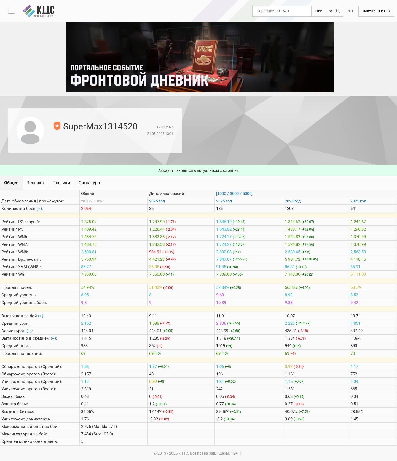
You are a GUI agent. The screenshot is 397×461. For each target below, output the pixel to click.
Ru (349, 11)
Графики (61, 182)
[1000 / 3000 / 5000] (234, 193)
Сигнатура (89, 182)
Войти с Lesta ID (375, 11)
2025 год (157, 201)
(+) (39, 208)
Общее (11, 182)
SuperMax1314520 (100, 126)
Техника (35, 182)
